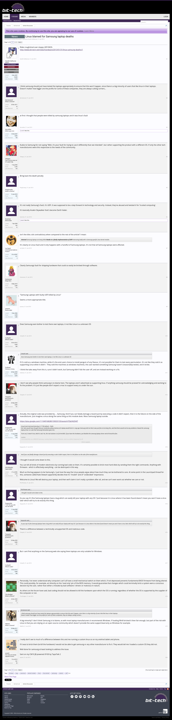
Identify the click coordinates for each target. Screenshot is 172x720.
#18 (166, 596)
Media (23, 16)
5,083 (16, 135)
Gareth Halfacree (32, 39)
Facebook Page (9, 706)
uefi (66, 673)
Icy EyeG (8, 248)
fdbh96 (7, 624)
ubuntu (61, 673)
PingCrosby (9, 189)
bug (16, 673)
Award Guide (8, 699)
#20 (166, 657)
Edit (69, 673)
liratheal (8, 367)
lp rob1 (22, 130)
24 (16, 106)
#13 (166, 447)
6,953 (16, 435)
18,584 (15, 77)
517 (16, 256)
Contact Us (152, 689)
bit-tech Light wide (8, 689)
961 (16, 661)
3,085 (16, 404)
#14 (166, 483)
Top (165, 689)
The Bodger (9, 594)
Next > (20, 42)
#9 (166, 306)
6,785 (16, 166)
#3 (166, 127)
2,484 (16, 285)
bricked (11, 673)
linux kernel (46, 673)
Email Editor (8, 701)
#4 (166, 156)
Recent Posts (17, 20)
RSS (168, 689)
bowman (8, 219)
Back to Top (8, 708)
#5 (166, 187)
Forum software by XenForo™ (18, 717)
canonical (23, 673)
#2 (166, 98)
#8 (166, 277)
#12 (166, 395)
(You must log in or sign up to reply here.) (156, 670)
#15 (166, 504)
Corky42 (8, 338)
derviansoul (9, 100)
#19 (166, 626)
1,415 (16, 474)
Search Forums (7, 20)
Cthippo (7, 159)
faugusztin (8, 428)
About (6, 697)
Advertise (7, 704)
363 (16, 225)
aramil (7, 653)
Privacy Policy (165, 717)
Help (157, 689)
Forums (15, 16)
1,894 (16, 630)
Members (32, 16)
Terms (6, 703)
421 (16, 601)
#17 (166, 563)
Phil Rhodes (9, 467)
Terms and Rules (156, 717)
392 (16, 196)
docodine (8, 129)
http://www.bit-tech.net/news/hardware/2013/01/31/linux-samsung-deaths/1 (51, 49)
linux (39, 673)
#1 (166, 59)
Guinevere (8, 279)
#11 (166, 373)
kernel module (31, 673)
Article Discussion (17, 39)
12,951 (15, 374)
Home (6, 16)
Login (166, 16)
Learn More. (89, 31)
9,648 (16, 344)
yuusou (7, 308)
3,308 (16, 315)
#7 (166, 248)
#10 (166, 336)
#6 (166, 217)
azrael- (22, 220)
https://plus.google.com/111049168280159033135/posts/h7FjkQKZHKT (49, 421)
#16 (166, 532)
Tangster (8, 397)
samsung (54, 673)
